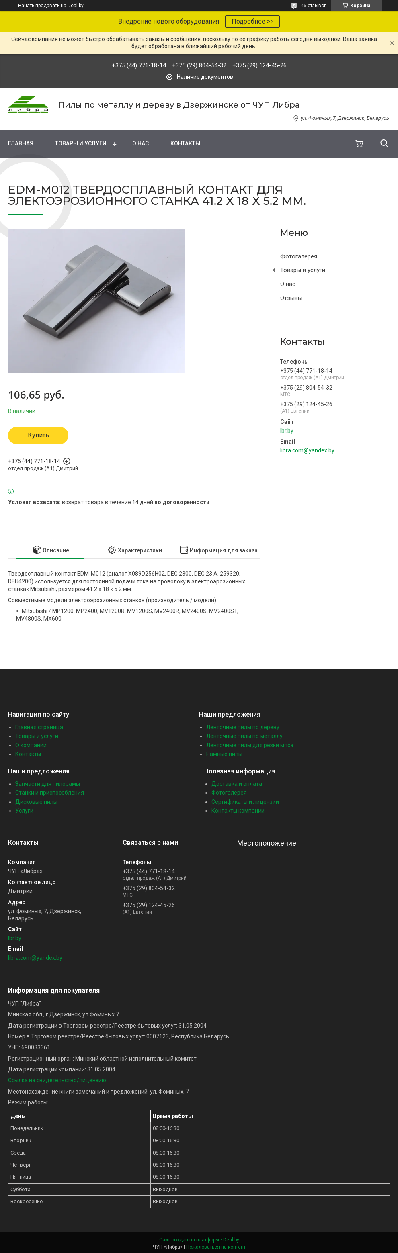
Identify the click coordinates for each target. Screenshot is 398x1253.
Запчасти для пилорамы (47, 784)
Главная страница (39, 727)
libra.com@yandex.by (307, 450)
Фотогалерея (298, 256)
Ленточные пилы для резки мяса (249, 745)
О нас (140, 143)
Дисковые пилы (36, 802)
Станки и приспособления (49, 792)
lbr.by (286, 430)
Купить (38, 435)
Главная (20, 143)
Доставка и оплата (236, 784)
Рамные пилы (224, 754)
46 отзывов (314, 5)
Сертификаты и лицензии (245, 802)
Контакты (185, 143)
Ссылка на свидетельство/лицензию (57, 1080)
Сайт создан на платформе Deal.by (199, 1240)
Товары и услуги (81, 143)
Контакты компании (238, 810)
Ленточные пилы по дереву (242, 727)
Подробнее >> (252, 21)
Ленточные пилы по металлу (244, 736)
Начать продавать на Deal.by (51, 5)
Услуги (24, 810)
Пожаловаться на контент (216, 1247)
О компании (31, 745)
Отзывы (291, 298)
